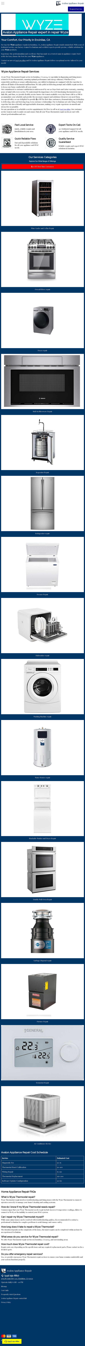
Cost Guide (5, 1290)
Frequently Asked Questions (10, 1294)
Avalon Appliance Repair (73, 3)
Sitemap (4, 1286)
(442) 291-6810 (11, 1341)
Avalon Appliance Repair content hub (14, 1298)
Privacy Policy (6, 1302)
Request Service (76, 9)
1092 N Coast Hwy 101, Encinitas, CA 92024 (17, 1278)
